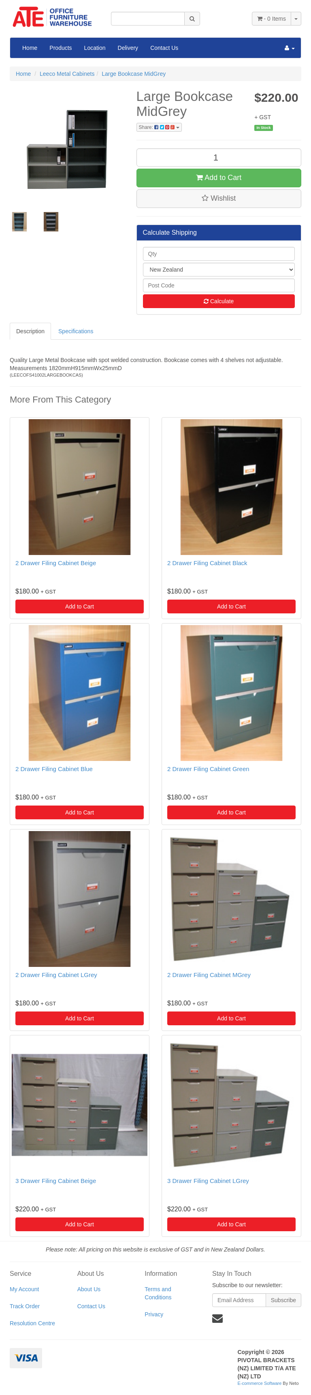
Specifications (75, 331)
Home (29, 48)
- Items (271, 18)
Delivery (128, 48)
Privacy (154, 1314)
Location (95, 48)
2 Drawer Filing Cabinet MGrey (209, 974)
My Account (24, 1289)
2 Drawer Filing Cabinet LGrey (56, 974)
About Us (89, 1289)
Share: (159, 127)
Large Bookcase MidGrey (134, 74)
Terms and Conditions (158, 1293)
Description (30, 331)
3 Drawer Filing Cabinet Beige (55, 1180)
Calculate (219, 301)
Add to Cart (218, 178)
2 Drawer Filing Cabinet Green (208, 768)
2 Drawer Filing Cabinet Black (207, 562)
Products (60, 48)
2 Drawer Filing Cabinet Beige (55, 562)
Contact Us (164, 48)
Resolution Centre (32, 1323)
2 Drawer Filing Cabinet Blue (54, 768)
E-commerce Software (260, 1383)
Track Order (25, 1306)
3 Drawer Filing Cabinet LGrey (208, 1180)
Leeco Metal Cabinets (67, 74)
